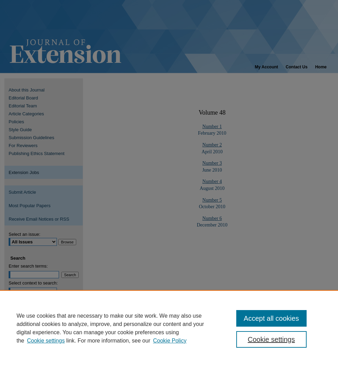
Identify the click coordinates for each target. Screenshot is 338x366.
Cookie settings (45, 341)
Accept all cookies (271, 318)
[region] (169, 328)
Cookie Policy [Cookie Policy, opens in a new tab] (170, 341)
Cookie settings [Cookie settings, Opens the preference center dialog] (271, 339)
